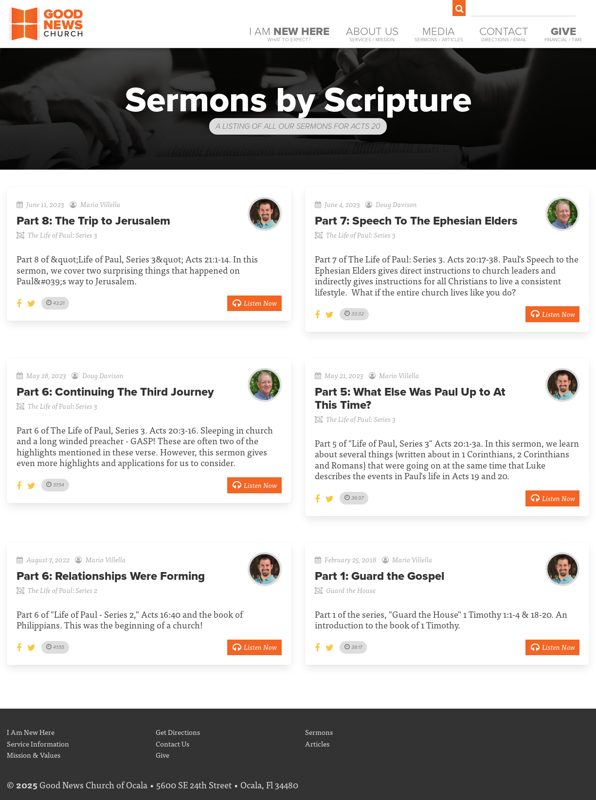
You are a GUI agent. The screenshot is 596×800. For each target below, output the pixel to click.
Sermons (319, 731)
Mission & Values (33, 754)
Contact (503, 34)
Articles (317, 743)
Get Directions (178, 731)
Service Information (38, 743)
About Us (372, 34)
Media (439, 34)
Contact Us (172, 743)
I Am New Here (30, 731)
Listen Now (254, 302)
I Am (289, 34)
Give (162, 754)
